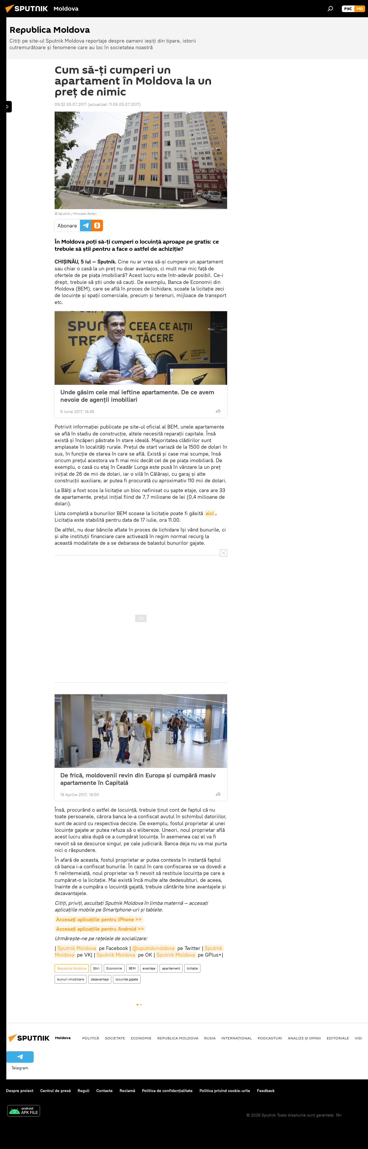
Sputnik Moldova (76, 948)
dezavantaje (100, 979)
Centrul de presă (55, 1090)
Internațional (236, 1038)
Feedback (266, 1090)
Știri (96, 968)
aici (210, 513)
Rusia (210, 1038)
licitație (192, 968)
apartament (171, 968)
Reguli (83, 1090)
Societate (115, 1038)
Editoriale (338, 1038)
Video (361, 1038)
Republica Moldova (71, 968)
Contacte (104, 1090)
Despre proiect (19, 1090)
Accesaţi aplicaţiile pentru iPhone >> (99, 919)
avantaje (149, 968)
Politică (90, 1038)
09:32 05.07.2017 (71, 104)
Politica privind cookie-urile (225, 1090)
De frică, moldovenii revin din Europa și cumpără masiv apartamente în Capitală (138, 778)
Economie (114, 968)
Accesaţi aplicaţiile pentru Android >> (100, 929)
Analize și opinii (304, 1038)
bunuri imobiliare (70, 979)
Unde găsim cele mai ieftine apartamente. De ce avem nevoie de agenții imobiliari (137, 395)
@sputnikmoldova (153, 948)
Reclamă (127, 1090)
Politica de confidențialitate (167, 1090)
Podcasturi (270, 1038)
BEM (132, 968)
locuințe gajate (127, 979)
